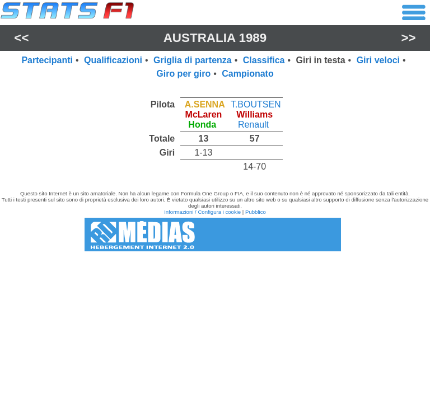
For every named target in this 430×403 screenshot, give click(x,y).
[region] (215, 132)
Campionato (247, 73)
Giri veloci (378, 60)
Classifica (264, 60)
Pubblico (255, 212)
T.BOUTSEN (256, 104)
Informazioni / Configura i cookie (202, 212)
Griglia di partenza (192, 60)
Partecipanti (47, 60)
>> (408, 38)
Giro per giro (183, 73)
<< (21, 38)
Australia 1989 (215, 38)
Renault (253, 124)
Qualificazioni (113, 60)
